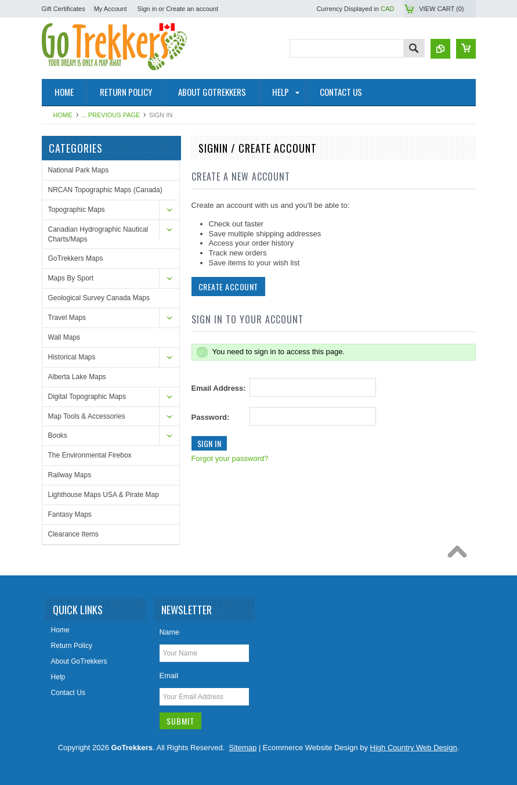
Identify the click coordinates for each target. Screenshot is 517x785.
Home (63, 114)
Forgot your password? (230, 458)
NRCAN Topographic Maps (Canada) (105, 190)
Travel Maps (67, 318)
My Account (110, 8)
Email (169, 675)
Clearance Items (73, 534)
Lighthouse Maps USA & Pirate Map (103, 495)
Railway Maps (70, 475)
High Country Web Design (413, 747)
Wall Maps (64, 337)
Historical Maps (72, 357)
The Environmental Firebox (90, 455)
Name (170, 632)
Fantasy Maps (70, 514)
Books (57, 435)
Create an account (192, 8)
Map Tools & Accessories (86, 416)
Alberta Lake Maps (77, 377)
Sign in (147, 8)
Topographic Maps (76, 210)
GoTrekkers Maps (75, 258)
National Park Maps (78, 170)
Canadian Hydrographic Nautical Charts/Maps (98, 234)
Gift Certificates (63, 8)
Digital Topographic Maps (87, 396)
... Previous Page (110, 114)
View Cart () (441, 8)
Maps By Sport (71, 278)
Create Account (228, 286)
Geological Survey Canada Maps (99, 298)
